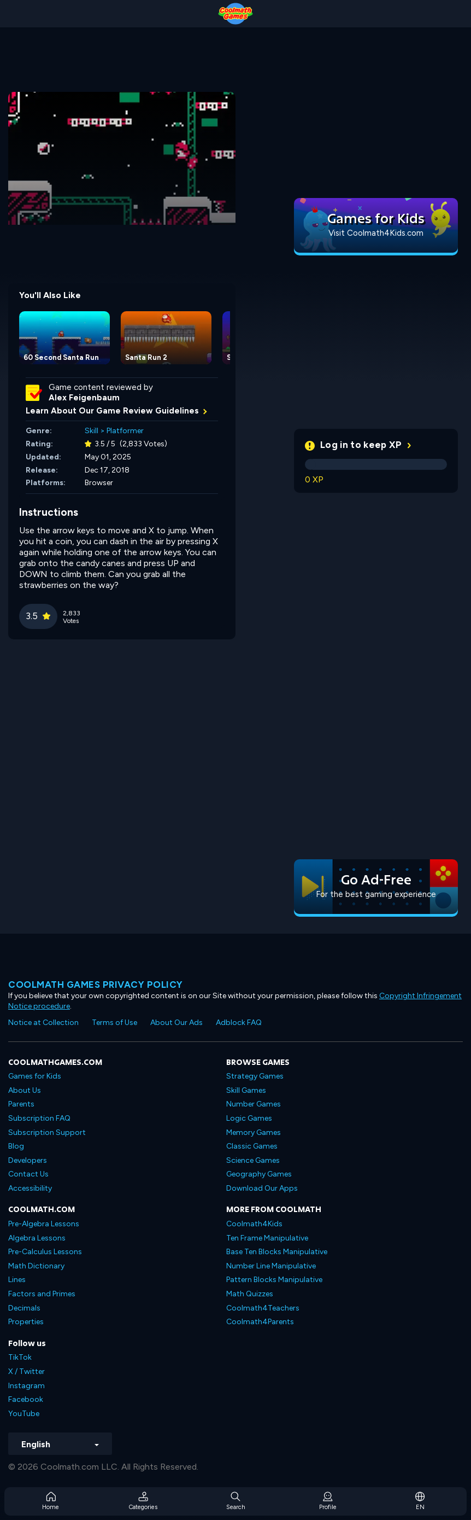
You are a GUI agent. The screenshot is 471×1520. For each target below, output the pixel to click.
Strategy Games (255, 1076)
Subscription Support (47, 1132)
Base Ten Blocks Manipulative (276, 1251)
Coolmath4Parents (260, 1321)
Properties (26, 1321)
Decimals (24, 1308)
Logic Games (249, 1118)
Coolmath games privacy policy (95, 984)
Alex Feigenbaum (84, 398)
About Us (24, 1090)
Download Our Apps (262, 1188)
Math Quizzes (249, 1293)
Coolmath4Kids (254, 1223)
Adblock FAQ (239, 1022)
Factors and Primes (41, 1293)
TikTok (20, 1357)
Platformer (125, 430)
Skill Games (246, 1090)
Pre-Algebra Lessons (43, 1223)
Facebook (25, 1399)
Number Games (253, 1104)
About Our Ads (176, 1022)
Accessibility (30, 1188)
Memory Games (253, 1132)
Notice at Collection (43, 1022)
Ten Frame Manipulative (267, 1238)
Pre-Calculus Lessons (45, 1251)
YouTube (23, 1413)
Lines (17, 1279)
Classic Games (252, 1146)
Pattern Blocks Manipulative (274, 1279)
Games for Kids (34, 1076)
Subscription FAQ (39, 1118)
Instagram (26, 1385)
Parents (21, 1104)
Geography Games (259, 1174)
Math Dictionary (36, 1266)
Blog (16, 1146)
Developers (27, 1160)
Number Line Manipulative (271, 1266)
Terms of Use (114, 1022)
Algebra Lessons (37, 1238)
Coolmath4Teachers (262, 1308)
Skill (91, 430)
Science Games (253, 1160)
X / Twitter (26, 1371)
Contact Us (28, 1174)
